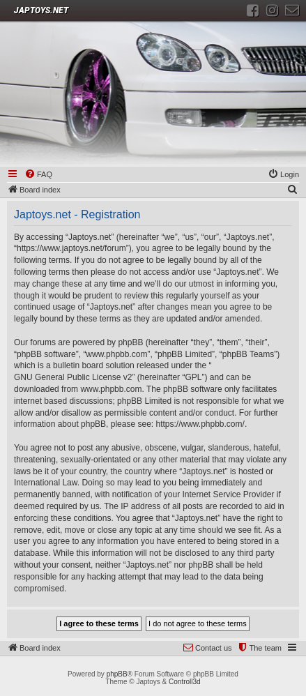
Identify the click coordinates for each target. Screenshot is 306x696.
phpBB (117, 674)
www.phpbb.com (110, 389)
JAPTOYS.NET (41, 10)
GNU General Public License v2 (73, 377)
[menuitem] (38, 175)
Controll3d (185, 682)
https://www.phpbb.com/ (199, 424)
